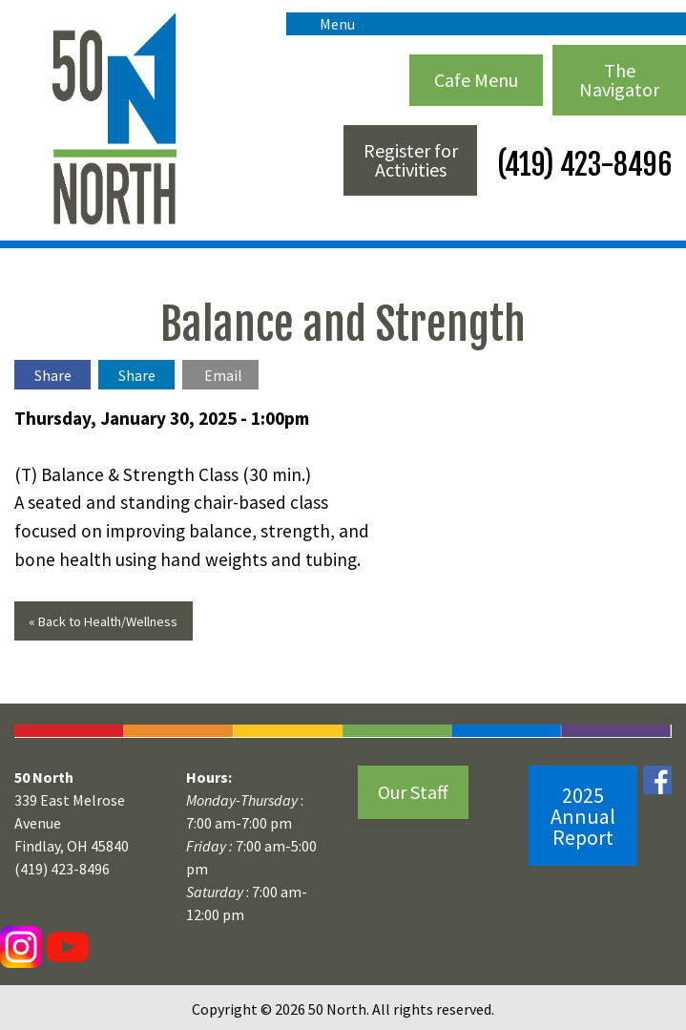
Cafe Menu (476, 80)
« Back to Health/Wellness (103, 621)
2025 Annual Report (583, 816)
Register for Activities (411, 159)
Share (53, 375)
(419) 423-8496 (581, 164)
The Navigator (619, 79)
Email (223, 375)
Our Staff (413, 792)
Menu (328, 23)
